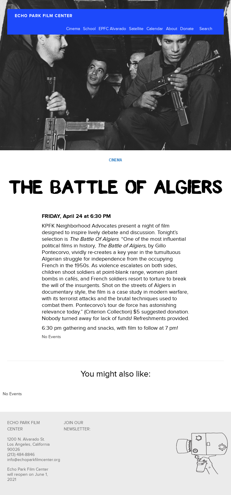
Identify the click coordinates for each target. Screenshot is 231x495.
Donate (187, 28)
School (89, 28)
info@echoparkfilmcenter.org (33, 459)
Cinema (73, 28)
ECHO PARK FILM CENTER (43, 15)
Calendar (154, 28)
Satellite (136, 28)
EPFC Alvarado (112, 28)
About (171, 28)
